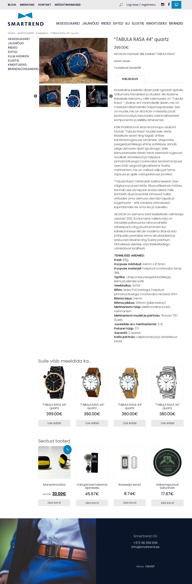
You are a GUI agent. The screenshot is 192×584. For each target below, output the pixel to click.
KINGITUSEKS (156, 23)
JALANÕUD (90, 23)
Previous (35, 96)
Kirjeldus (130, 79)
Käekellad (42, 33)
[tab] (130, 79)
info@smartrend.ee (145, 547)
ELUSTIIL (138, 23)
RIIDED (106, 23)
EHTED (118, 23)
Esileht (11, 33)
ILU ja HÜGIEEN (18, 56)
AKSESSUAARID (68, 23)
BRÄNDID (176, 23)
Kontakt (44, 5)
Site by (145, 566)
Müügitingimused (68, 5)
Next (111, 96)
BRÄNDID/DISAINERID (23, 69)
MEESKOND (27, 5)
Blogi (12, 5)
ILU (127, 23)
